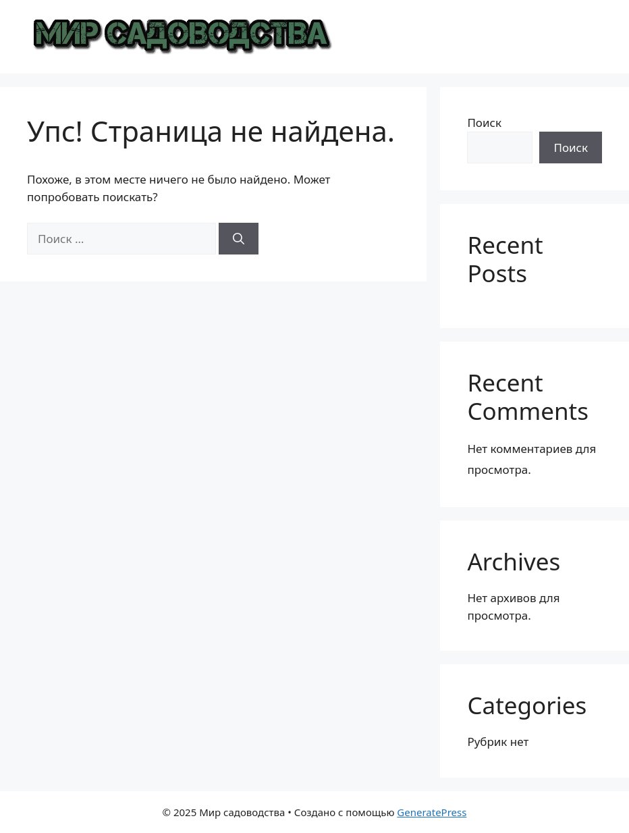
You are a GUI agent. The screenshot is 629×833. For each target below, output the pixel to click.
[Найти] (238, 239)
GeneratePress (431, 812)
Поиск (484, 122)
